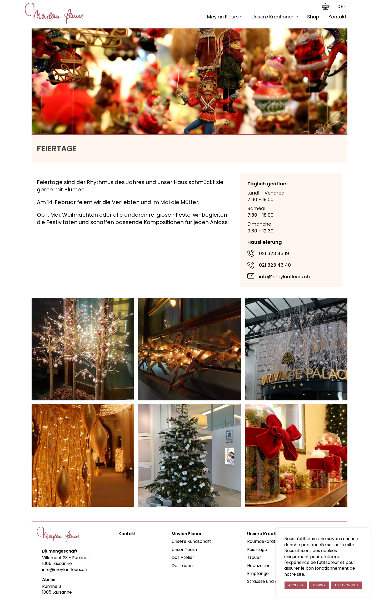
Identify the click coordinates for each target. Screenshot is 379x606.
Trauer (254, 557)
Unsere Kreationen (273, 16)
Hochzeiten (259, 566)
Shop (313, 16)
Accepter (295, 585)
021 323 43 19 (274, 253)
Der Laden (182, 566)
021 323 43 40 (275, 265)
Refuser (319, 585)
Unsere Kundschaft (191, 541)
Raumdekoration (264, 541)
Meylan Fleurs (223, 16)
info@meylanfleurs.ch (284, 276)
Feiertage (257, 550)
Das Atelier (183, 557)
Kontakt (337, 16)
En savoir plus (346, 585)
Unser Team (184, 550)
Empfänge (258, 573)
